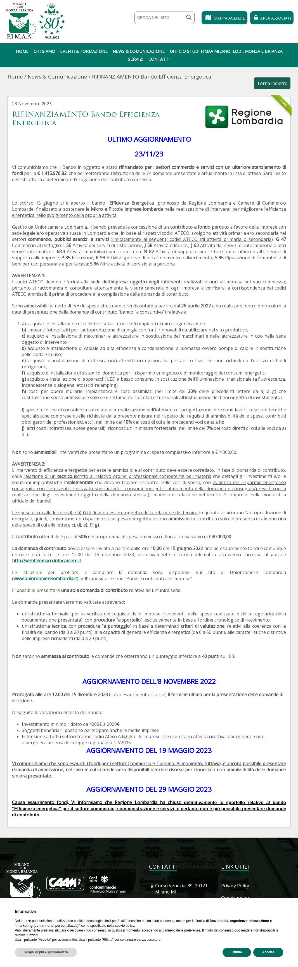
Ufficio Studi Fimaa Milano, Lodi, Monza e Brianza (226, 51)
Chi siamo (44, 51)
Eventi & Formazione (84, 51)
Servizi (135, 59)
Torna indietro (272, 83)
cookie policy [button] (124, 926)
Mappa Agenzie (224, 18)
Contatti (159, 59)
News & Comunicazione (139, 51)
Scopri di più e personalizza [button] (46, 952)
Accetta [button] (268, 952)
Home (22, 51)
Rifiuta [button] (236, 952)
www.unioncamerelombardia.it (45, 578)
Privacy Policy (235, 886)
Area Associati (272, 18)
